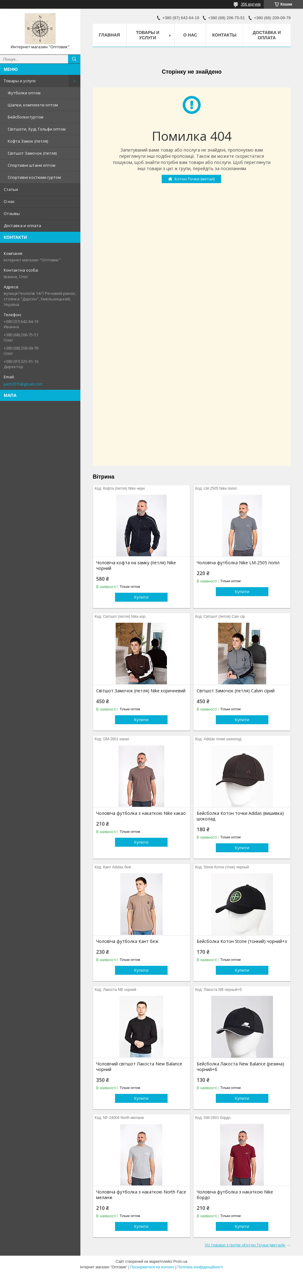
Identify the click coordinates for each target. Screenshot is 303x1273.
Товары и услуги (20, 81)
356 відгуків (251, 4)
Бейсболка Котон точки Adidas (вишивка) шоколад (240, 816)
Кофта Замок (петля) (28, 141)
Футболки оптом (24, 93)
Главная (109, 34)
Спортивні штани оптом (31, 165)
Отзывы (12, 213)
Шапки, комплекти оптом (33, 105)
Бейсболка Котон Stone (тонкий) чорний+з (242, 941)
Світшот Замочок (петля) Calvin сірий (236, 691)
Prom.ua (180, 1261)
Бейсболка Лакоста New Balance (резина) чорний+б (240, 1066)
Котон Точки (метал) (195, 179)
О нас (9, 201)
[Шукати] (74, 59)
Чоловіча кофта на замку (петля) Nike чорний (136, 565)
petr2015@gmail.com (23, 384)
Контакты (224, 34)
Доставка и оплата (22, 225)
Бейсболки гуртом (25, 117)
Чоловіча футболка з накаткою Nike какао (141, 813)
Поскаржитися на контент (152, 1267)
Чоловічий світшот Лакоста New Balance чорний (139, 1066)
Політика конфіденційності (200, 1267)
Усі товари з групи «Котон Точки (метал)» (245, 1245)
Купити (141, 597)
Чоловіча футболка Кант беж (127, 941)
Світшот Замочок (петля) (32, 153)
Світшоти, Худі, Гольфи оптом (37, 129)
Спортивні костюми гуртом (34, 177)
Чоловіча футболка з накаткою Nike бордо (235, 1194)
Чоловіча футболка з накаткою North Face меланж (141, 1194)
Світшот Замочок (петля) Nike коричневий (141, 691)
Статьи (11, 189)
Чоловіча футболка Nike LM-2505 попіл (238, 563)
